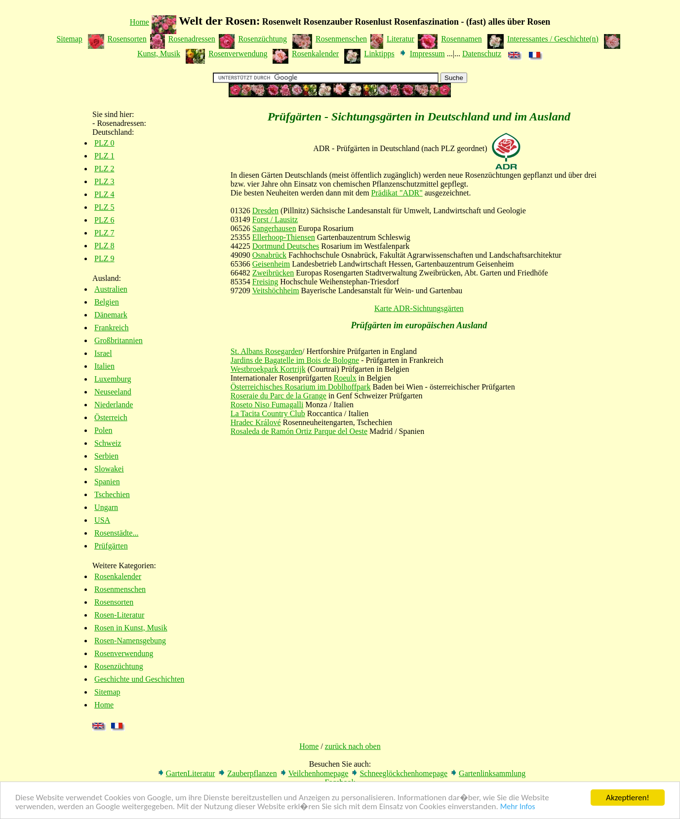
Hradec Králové (256, 422)
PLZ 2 (104, 168)
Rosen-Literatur (119, 615)
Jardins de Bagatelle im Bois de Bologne (295, 360)
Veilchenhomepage (318, 773)
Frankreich (111, 327)
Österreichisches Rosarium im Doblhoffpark (301, 387)
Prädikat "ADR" (397, 193)
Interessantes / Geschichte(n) (553, 39)
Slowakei (109, 469)
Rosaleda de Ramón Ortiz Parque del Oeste (299, 431)
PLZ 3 (104, 181)
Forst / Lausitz (275, 219)
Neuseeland (112, 392)
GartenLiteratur (190, 773)
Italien (104, 366)
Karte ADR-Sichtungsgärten (419, 308)
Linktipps (379, 53)
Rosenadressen (191, 39)
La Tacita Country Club (268, 413)
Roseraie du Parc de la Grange (278, 395)
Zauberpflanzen (252, 773)
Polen (103, 430)
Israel (103, 353)
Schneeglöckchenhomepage (403, 773)
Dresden (265, 210)
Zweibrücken (273, 273)
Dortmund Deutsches (286, 246)
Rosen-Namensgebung (130, 640)
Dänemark (110, 315)
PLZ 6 (104, 220)
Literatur (400, 39)
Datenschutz (481, 53)
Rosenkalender (315, 53)
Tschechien (112, 494)
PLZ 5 (104, 207)
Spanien (107, 481)
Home (139, 22)
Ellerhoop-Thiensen (283, 237)
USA (102, 520)
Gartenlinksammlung (492, 773)
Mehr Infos (517, 808)
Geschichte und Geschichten (139, 679)
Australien (110, 289)
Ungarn (106, 507)
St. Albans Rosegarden (266, 351)
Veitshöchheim (275, 290)
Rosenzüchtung (262, 39)
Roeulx (345, 378)
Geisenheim (271, 264)
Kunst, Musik (158, 53)
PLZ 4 (104, 194)
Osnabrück (269, 255)
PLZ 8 (104, 245)
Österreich (110, 417)
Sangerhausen (274, 228)
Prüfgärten (111, 546)
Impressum (427, 53)
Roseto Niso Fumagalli (267, 404)
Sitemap (69, 39)
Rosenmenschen (341, 39)
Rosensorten (127, 39)
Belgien (106, 302)
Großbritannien (118, 340)
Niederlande (113, 404)
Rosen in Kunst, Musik (130, 628)
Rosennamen (461, 39)
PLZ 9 (104, 258)
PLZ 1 (104, 156)
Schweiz (107, 443)
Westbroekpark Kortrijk (268, 369)
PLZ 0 (104, 143)
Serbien (106, 456)
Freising (265, 281)
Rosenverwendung (237, 53)
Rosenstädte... (116, 533)
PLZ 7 (104, 233)
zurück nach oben (353, 746)
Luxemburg (112, 379)
